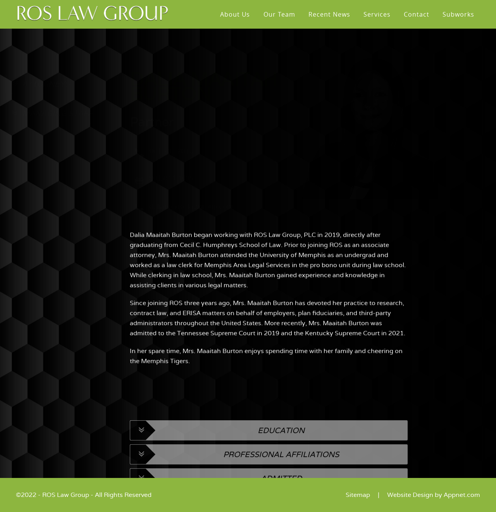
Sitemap (358, 495)
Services (377, 14)
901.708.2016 (171, 160)
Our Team (279, 14)
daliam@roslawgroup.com (191, 216)
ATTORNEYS (40, 93)
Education (217, 451)
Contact (416, 14)
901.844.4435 (171, 187)
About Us (235, 14)
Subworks (458, 14)
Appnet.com (462, 495)
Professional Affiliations (234, 475)
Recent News (329, 14)
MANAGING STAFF (52, 123)
